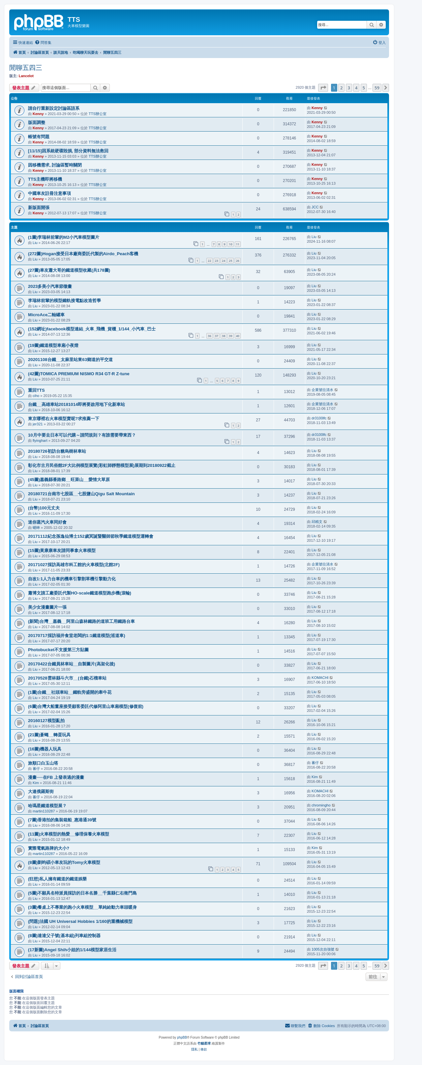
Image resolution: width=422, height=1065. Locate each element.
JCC (315, 207)
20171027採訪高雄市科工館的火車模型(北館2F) (74, 564)
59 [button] (377, 88)
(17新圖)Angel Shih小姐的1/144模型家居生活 (72, 949)
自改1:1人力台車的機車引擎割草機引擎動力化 (72, 578)
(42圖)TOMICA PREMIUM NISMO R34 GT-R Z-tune (79, 373)
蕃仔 (36, 769)
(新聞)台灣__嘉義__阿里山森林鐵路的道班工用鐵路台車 (81, 621)
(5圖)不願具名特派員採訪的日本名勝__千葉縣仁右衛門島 (82, 893)
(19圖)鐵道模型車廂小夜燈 (53, 345)
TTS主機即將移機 (45, 179)
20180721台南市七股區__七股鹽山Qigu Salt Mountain (81, 493)
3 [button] (349, 88)
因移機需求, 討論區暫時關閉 (55, 165)
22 (209, 261)
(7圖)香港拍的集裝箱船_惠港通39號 (62, 819)
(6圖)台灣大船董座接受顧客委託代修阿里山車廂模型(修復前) (85, 706)
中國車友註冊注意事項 (49, 193)
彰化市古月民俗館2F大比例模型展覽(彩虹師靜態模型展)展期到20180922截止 (101, 465)
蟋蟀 (36, 528)
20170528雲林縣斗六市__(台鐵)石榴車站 (67, 678)
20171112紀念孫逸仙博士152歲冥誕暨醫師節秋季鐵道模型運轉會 (90, 536)
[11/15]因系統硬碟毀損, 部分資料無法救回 (68, 150)
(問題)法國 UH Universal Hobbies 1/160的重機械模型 (80, 921)
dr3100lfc (319, 418)
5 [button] (364, 88)
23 (216, 261)
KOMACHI (320, 678)
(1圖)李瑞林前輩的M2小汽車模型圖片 (63, 237)
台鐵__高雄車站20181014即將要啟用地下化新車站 (76, 404)
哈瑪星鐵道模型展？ (47, 805)
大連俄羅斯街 (41, 791)
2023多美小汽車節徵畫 (50, 286)
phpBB (182, 1037)
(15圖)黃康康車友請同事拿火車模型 (62, 550)
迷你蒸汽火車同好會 (47, 522)
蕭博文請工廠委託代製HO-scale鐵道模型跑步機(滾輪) (79, 593)
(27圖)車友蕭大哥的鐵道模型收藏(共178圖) (69, 270)
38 (223, 336)
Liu (35, 243)
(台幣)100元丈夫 (44, 507)
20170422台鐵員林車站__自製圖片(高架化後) (71, 663)
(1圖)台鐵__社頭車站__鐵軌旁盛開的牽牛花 (69, 692)
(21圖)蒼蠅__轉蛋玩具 (49, 734)
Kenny (38, 114)
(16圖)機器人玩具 (44, 748)
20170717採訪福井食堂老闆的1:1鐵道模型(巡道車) (76, 635)
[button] (323, 88)
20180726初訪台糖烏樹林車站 (57, 451)
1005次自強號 (323, 949)
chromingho (321, 805)
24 (223, 261)
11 (237, 244)
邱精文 (317, 522)
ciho (36, 396)
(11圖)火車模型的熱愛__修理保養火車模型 (68, 834)
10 (230, 244)
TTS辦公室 (97, 114)
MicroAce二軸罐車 (46, 314)
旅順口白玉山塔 (43, 763)
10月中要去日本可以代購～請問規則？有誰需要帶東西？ (82, 435)
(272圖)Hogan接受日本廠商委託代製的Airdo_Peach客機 (83, 253)
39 (230, 336)
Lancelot (26, 76)
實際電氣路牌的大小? (48, 848)
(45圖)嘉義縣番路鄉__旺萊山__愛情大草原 (69, 479)
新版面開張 (38, 207)
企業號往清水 (322, 390)
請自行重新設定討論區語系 (53, 108)
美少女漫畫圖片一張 (47, 607)
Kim (36, 783)
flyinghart (40, 440)
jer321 (38, 424)
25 (230, 261)
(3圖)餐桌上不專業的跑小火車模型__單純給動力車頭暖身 (82, 907)
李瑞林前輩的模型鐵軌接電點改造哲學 (64, 300)
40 (237, 336)
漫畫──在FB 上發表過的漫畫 (56, 777)
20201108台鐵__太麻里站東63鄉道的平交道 (70, 359)
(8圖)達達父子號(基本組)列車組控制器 (64, 935)
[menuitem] (43, 42)
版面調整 (36, 122)
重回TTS (36, 390)
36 (209, 336)
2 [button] (341, 88)
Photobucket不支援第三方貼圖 (58, 649)
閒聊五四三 (25, 67)
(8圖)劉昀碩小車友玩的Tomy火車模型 (64, 862)
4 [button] (356, 88)
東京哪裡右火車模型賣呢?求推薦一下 (63, 418)
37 (216, 336)
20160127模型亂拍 (46, 720)
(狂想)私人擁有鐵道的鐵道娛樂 (57, 878)
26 (237, 261)
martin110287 (44, 811)
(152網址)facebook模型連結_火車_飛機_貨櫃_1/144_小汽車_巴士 (92, 328)
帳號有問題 (38, 136)
